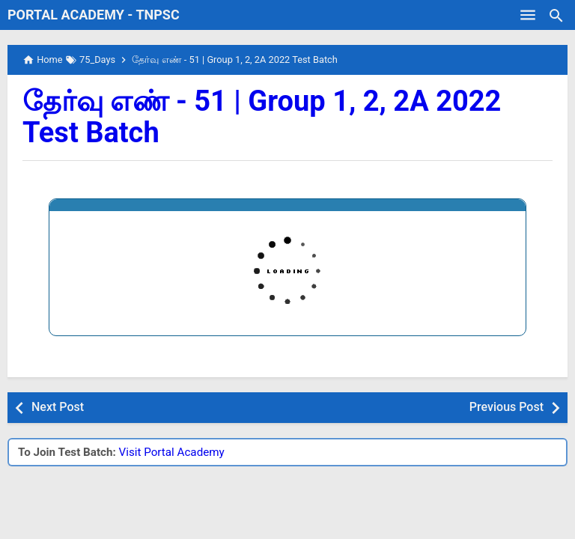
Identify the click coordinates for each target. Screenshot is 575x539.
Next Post (57, 407)
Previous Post (506, 407)
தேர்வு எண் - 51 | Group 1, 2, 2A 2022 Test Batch (261, 117)
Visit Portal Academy (172, 452)
